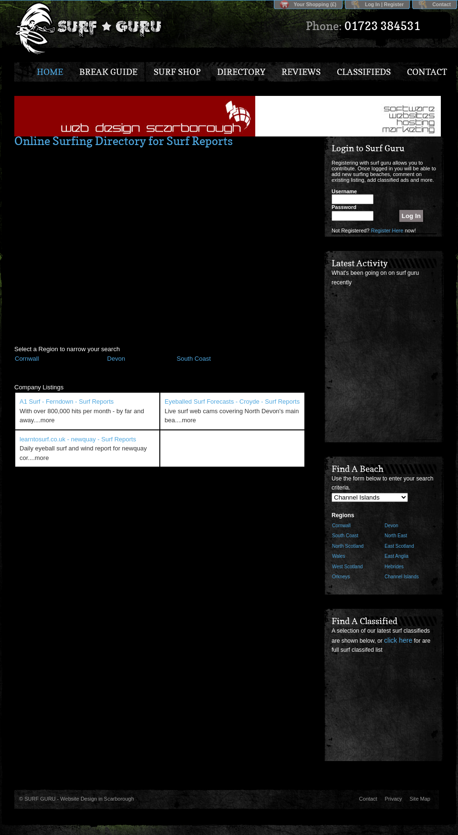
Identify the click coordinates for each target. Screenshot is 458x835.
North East (396, 535)
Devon (391, 525)
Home (50, 72)
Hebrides (394, 566)
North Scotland (348, 546)
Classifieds (364, 72)
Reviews (301, 72)
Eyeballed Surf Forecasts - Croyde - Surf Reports (232, 401)
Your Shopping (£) (315, 4)
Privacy (393, 799)
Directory (241, 72)
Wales (338, 556)
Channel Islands (402, 576)
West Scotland (347, 566)
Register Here (387, 230)
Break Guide (108, 72)
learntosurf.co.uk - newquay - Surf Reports (78, 439)
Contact (441, 4)
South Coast (345, 535)
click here (398, 640)
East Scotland (399, 546)
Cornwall (341, 525)
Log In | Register (384, 4)
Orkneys (341, 576)
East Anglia (396, 556)
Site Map (420, 799)
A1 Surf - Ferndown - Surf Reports (67, 401)
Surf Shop (177, 72)
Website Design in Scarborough (97, 799)
